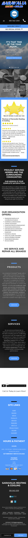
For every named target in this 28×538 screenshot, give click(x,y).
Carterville (10, 512)
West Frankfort (17, 513)
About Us (14, 425)
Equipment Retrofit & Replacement (15, 225)
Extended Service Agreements (13, 228)
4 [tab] (14, 68)
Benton (4, 512)
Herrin (22, 512)
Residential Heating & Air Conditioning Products (12, 219)
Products (14, 418)
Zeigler (24, 513)
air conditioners (17, 285)
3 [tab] (13, 68)
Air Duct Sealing (9, 241)
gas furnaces (12, 287)
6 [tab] (17, 68)
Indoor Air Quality (7, 90)
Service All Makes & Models (12, 237)
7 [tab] (19, 68)
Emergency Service (10, 234)
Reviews (14, 413)
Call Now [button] (20, 535)
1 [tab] (10, 68)
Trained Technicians (11, 223)
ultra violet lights (13, 292)
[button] (14, 305)
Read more (12, 136)
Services (14, 420)
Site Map (14, 430)
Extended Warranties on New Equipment (13, 231)
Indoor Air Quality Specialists (13, 235)
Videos (14, 415)
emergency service (9, 340)
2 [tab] (11, 68)
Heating (7, 76)
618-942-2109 (14, 490)
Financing (14, 423)
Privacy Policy (14, 428)
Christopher (17, 512)
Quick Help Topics (14, 26)
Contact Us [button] (7, 535)
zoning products (10, 294)
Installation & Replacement (13, 222)
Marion (11, 513)
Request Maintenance (14, 58)
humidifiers (14, 289)
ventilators (22, 292)
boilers (22, 290)
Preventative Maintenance (12, 227)
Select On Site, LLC (18, 522)
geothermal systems (13, 290)
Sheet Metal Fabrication (12, 239)
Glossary (14, 433)
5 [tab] (16, 68)
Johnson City (5, 513)
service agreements (12, 347)
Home (14, 410)
